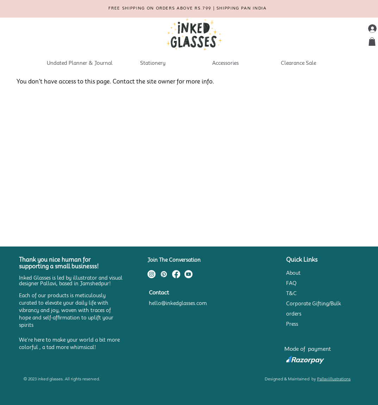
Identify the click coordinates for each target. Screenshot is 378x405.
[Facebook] (176, 274)
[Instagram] (151, 274)
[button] (372, 41)
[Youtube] (188, 274)
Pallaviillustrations (334, 378)
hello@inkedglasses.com (178, 303)
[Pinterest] (164, 274)
